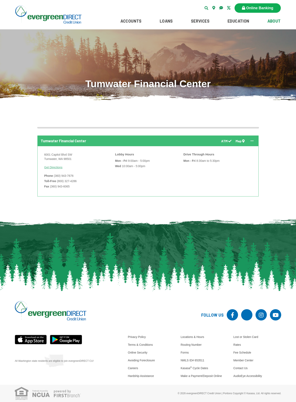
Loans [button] (166, 20)
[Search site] (206, 8)
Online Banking (259, 8)
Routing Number (191, 344)
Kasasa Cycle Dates (194, 368)
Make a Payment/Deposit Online (201, 376)
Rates (237, 344)
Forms (185, 352)
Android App (66, 339)
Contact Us (240, 368)
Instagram (261, 314)
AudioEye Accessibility (247, 376)
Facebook (232, 314)
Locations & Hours (192, 337)
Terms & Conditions (140, 344)
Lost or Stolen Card (245, 337)
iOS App (31, 339)
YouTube (275, 314)
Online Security (137, 352)
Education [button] (238, 20)
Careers (133, 368)
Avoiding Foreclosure (141, 360)
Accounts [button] (131, 20)
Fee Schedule (242, 352)
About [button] (274, 20)
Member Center (243, 360)
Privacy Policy (137, 337)
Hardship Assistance (141, 376)
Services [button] (200, 20)
